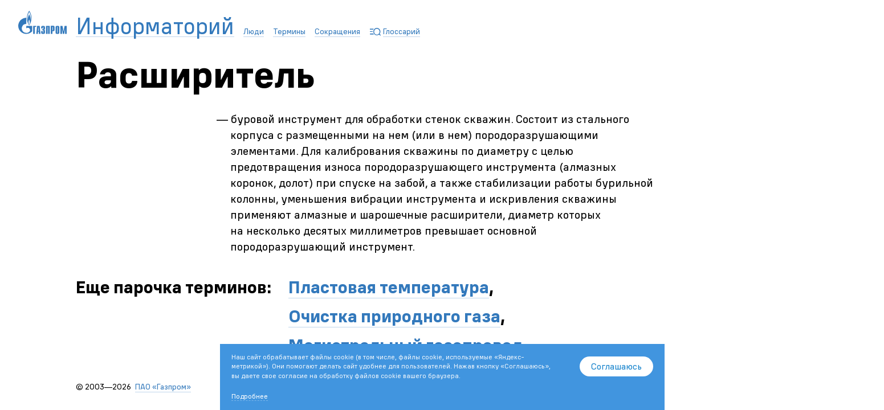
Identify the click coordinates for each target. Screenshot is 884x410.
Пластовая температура (388, 287)
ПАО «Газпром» (163, 387)
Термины (289, 31)
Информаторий (155, 26)
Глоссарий (401, 31)
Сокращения (337, 31)
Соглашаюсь (616, 366)
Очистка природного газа (394, 316)
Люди (253, 31)
